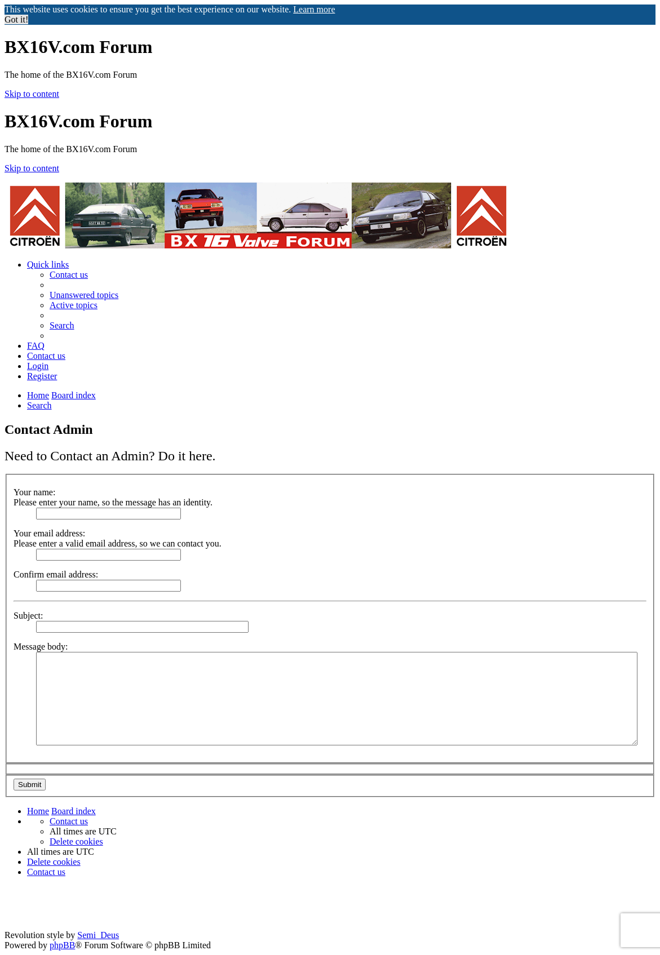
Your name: (34, 492)
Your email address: (49, 533)
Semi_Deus (98, 935)
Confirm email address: (56, 574)
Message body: (41, 646)
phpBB (62, 945)
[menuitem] (69, 274)
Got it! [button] (16, 19)
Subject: (28, 615)
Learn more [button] (314, 9)
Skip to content (32, 94)
